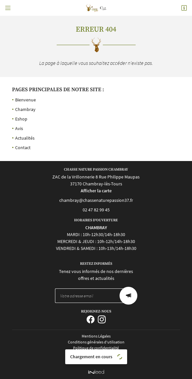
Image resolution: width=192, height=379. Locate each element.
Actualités (25, 138)
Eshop (21, 119)
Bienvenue (25, 100)
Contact (23, 147)
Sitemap (96, 359)
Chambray (25, 109)
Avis (19, 128)
